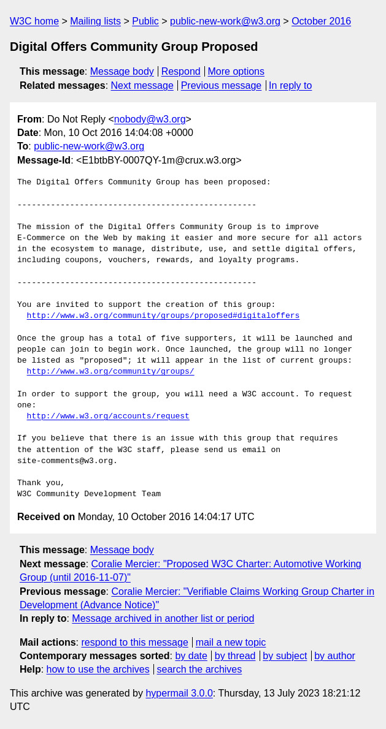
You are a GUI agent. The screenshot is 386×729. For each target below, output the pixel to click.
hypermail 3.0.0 (178, 693)
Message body (122, 71)
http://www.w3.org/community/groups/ (111, 371)
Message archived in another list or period (163, 618)
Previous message (221, 85)
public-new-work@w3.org (225, 21)
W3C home (34, 21)
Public (145, 21)
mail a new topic (231, 642)
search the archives (199, 669)
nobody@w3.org (150, 119)
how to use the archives (98, 669)
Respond (181, 71)
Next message (142, 85)
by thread (235, 656)
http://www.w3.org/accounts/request (108, 416)
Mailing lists (95, 21)
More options (236, 71)
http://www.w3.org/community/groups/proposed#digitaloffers (163, 316)
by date (191, 656)
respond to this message (134, 642)
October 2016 (321, 21)
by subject (285, 656)
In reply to (290, 85)
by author (334, 656)
